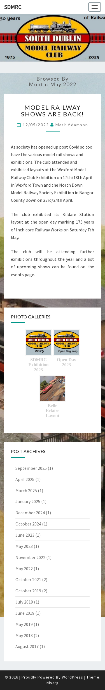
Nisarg (52, 682)
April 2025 (24, 479)
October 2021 (28, 579)
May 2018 (24, 635)
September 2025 (31, 468)
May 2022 (24, 568)
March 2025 (26, 490)
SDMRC (12, 6)
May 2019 (24, 624)
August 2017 (27, 646)
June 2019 (24, 613)
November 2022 (30, 557)
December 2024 (30, 512)
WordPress (72, 677)
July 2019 (24, 602)
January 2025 (27, 501)
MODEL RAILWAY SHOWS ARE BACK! (52, 111)
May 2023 (24, 546)
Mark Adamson (71, 124)
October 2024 (28, 524)
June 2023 (24, 535)
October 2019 (28, 590)
